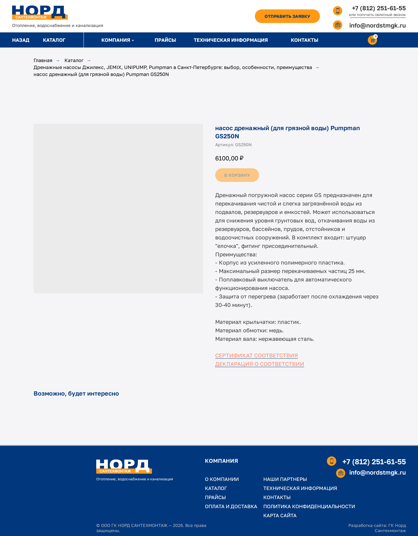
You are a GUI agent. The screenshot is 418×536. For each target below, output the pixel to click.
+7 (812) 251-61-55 (379, 8)
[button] (287, 16)
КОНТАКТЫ (304, 40)
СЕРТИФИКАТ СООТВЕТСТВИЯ (256, 355)
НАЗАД (20, 40)
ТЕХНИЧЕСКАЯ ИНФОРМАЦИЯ (231, 40)
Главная (43, 60)
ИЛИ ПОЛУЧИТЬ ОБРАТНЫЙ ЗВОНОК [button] (377, 15)
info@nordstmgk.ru (377, 25)
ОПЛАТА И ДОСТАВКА (231, 506)
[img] (40, 12)
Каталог (74, 60)
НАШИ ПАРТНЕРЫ (285, 479)
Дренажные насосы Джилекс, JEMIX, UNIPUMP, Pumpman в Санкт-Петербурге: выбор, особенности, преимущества (173, 67)
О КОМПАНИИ (222, 479)
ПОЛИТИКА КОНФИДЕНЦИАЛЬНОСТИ (309, 506)
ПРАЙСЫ (165, 40)
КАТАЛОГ (54, 40)
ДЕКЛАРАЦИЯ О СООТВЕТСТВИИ (259, 363)
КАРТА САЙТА (280, 515)
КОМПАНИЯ (115, 40)
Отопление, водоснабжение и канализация (57, 25)
